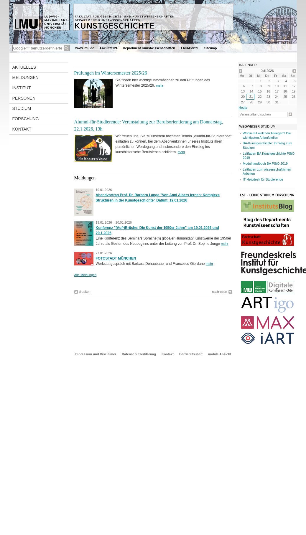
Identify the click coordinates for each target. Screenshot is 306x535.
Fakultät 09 (108, 48)
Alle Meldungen (85, 275)
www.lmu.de (84, 48)
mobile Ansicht (219, 354)
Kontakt (22, 129)
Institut (21, 87)
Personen (24, 98)
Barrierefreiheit (191, 354)
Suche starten (290, 114)
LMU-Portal (189, 48)
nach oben (219, 291)
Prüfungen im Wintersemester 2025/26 (110, 72)
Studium (21, 108)
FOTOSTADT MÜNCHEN (116, 258)
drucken (85, 291)
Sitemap (210, 48)
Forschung (25, 118)
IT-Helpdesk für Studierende (263, 179)
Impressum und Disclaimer (95, 354)
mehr (159, 85)
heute (243, 107)
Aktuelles (24, 67)
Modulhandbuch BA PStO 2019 (265, 163)
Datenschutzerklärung (139, 354)
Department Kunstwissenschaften (149, 48)
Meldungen (25, 77)
